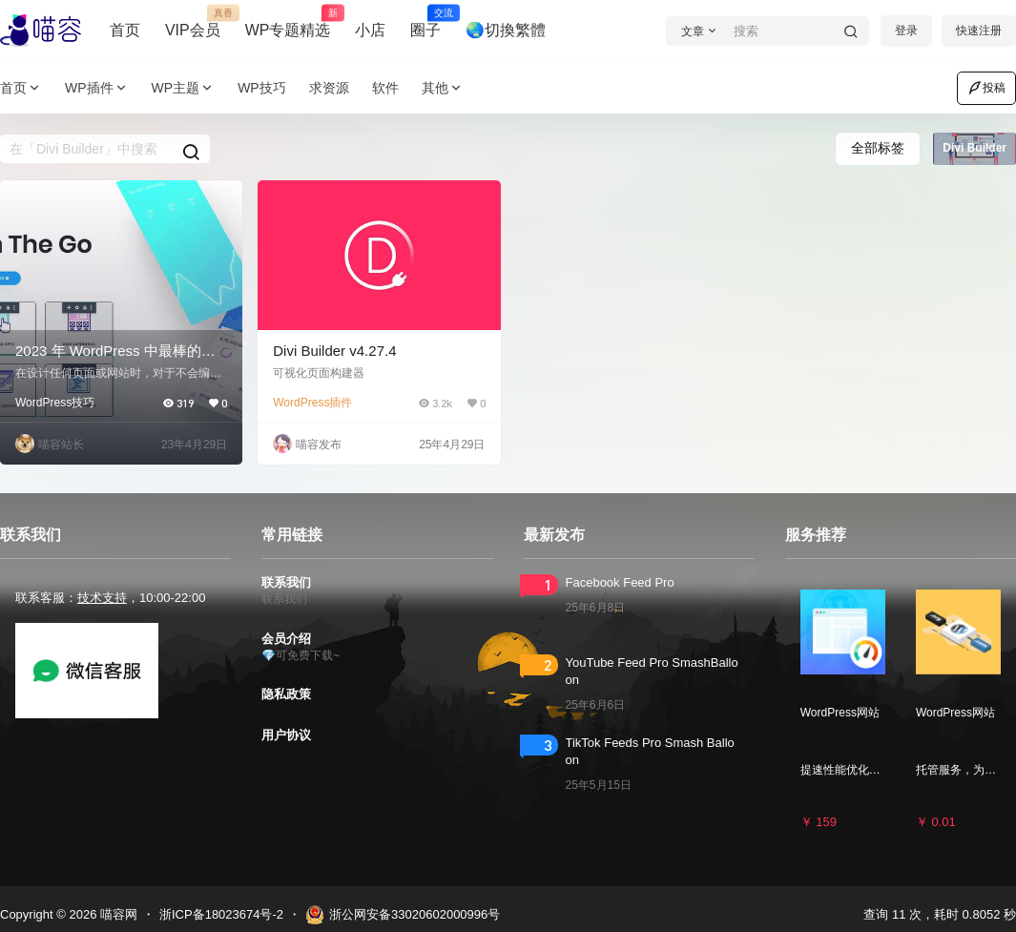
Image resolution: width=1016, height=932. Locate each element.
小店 (370, 30)
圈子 (425, 22)
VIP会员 (192, 22)
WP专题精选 (288, 22)
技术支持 (102, 597)
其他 (443, 88)
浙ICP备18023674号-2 (221, 914)
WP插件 (97, 88)
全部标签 (877, 147)
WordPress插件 (312, 402)
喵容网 (116, 914)
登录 (906, 30)
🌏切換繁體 (506, 30)
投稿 (986, 87)
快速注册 (979, 30)
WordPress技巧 (54, 402)
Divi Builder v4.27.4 (334, 350)
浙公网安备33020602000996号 (402, 914)
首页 (125, 30)
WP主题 (184, 88)
